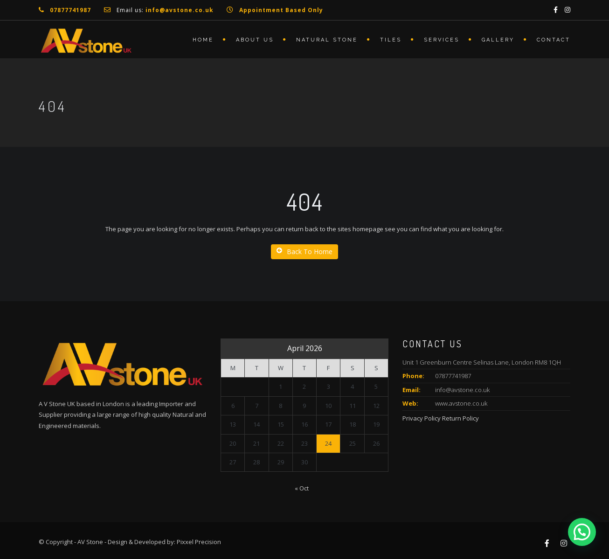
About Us (255, 40)
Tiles (390, 40)
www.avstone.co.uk (461, 403)
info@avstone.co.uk (462, 390)
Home (203, 40)
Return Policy (460, 418)
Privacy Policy (421, 418)
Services (441, 40)
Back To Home (304, 251)
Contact (553, 40)
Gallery (498, 40)
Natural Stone (327, 40)
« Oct (302, 488)
